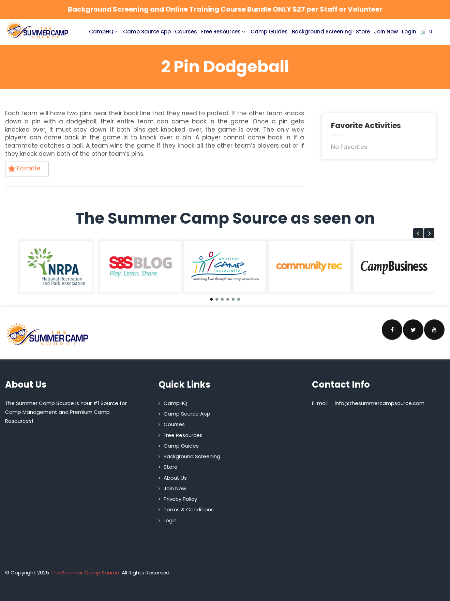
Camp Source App (147, 31)
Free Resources (223, 31)
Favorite (24, 168)
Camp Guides (269, 31)
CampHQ (104, 31)
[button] (418, 233)
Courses (186, 31)
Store (363, 31)
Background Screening (322, 31)
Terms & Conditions (189, 509)
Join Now (386, 31)
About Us (175, 477)
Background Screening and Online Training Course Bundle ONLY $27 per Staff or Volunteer (225, 9)
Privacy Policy (180, 498)
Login (409, 31)
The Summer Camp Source (84, 572)
